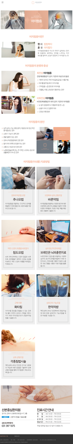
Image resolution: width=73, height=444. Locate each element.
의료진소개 (16, 436)
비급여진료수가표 (4, 436)
